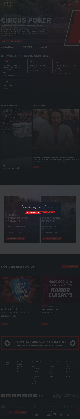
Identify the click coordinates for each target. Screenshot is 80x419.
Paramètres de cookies (33, 212)
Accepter (44, 212)
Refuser (51, 212)
